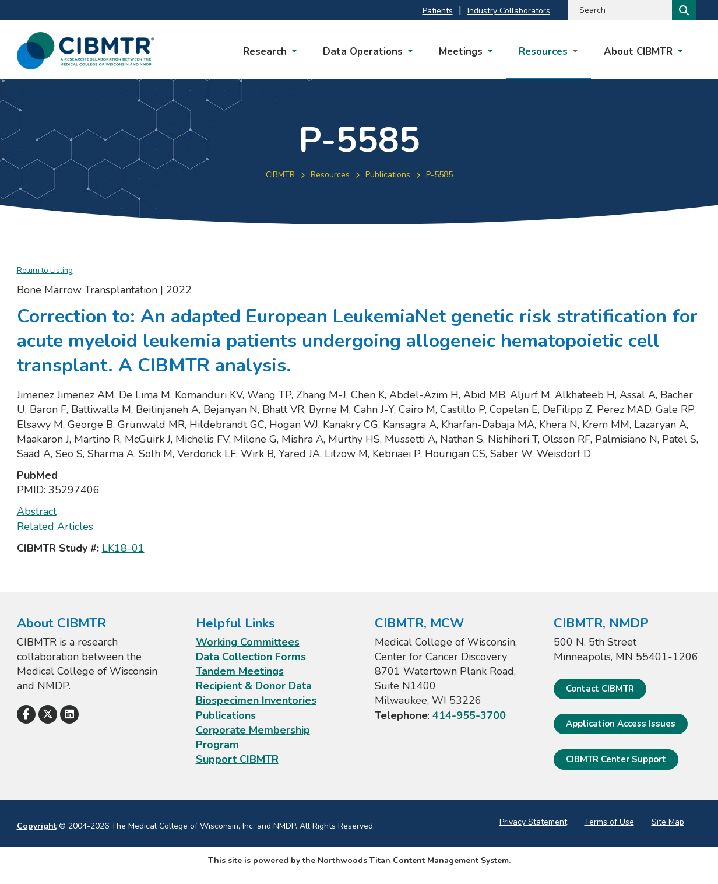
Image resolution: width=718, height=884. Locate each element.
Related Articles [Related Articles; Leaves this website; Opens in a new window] (55, 527)
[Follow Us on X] (47, 714)
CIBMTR (280, 174)
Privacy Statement (533, 821)
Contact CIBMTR (600, 688)
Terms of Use (609, 821)
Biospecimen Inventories (256, 700)
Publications (387, 174)
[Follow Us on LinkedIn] (69, 714)
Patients (438, 10)
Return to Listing (45, 270)
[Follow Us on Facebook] (26, 714)
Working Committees (248, 642)
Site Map (668, 821)
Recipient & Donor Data (254, 686)
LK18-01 (123, 548)
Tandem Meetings (240, 671)
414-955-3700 (469, 715)
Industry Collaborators (508, 10)
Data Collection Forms (251, 657)
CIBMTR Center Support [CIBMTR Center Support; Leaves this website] (616, 759)
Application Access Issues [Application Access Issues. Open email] (620, 723)
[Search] (683, 10)
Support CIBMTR (237, 759)
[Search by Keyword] (619, 10)
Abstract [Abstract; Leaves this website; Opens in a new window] (37, 511)
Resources (330, 174)
